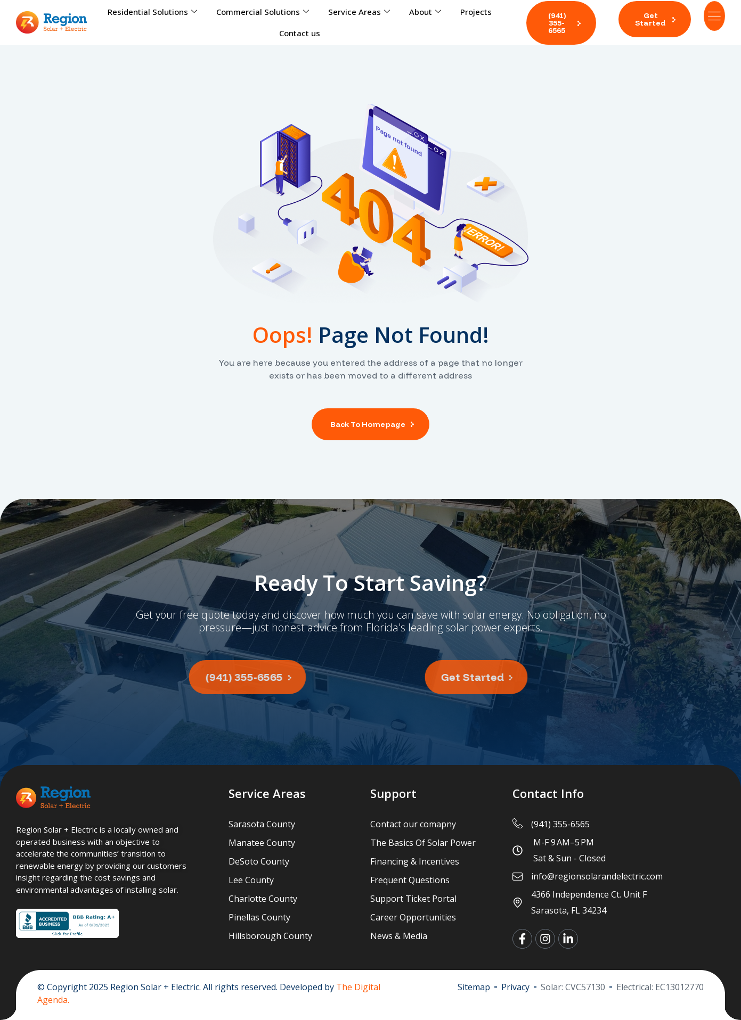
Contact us (299, 33)
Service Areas (359, 11)
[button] (561, 23)
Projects (476, 11)
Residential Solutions (152, 11)
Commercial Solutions (262, 11)
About (425, 11)
